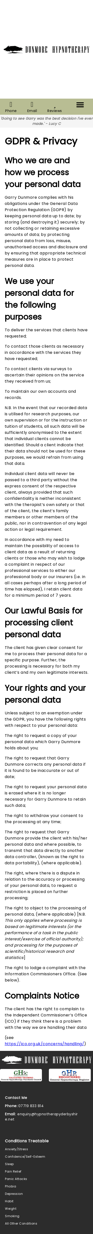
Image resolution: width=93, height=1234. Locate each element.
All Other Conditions (21, 1223)
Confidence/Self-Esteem (25, 1156)
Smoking (12, 1216)
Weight (10, 1208)
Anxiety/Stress (16, 1149)
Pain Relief (13, 1171)
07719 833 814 (31, 1105)
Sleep (9, 1164)
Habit (9, 1201)
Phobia (10, 1186)
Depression (14, 1194)
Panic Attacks (16, 1179)
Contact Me (16, 1097)
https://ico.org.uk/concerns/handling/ (44, 1044)
